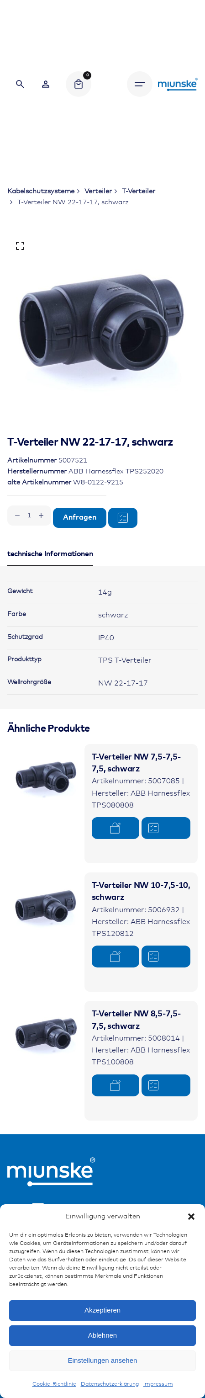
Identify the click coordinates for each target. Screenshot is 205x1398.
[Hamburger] (139, 84)
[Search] (20, 84)
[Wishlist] (45, 84)
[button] (191, 1216)
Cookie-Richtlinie (54, 1384)
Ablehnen (102, 1335)
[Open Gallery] (20, 246)
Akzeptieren (102, 1310)
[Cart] (78, 84)
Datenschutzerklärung (110, 1384)
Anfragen (79, 517)
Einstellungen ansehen (102, 1360)
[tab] (50, 565)
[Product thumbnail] (45, 782)
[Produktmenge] (29, 515)
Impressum (158, 1384)
